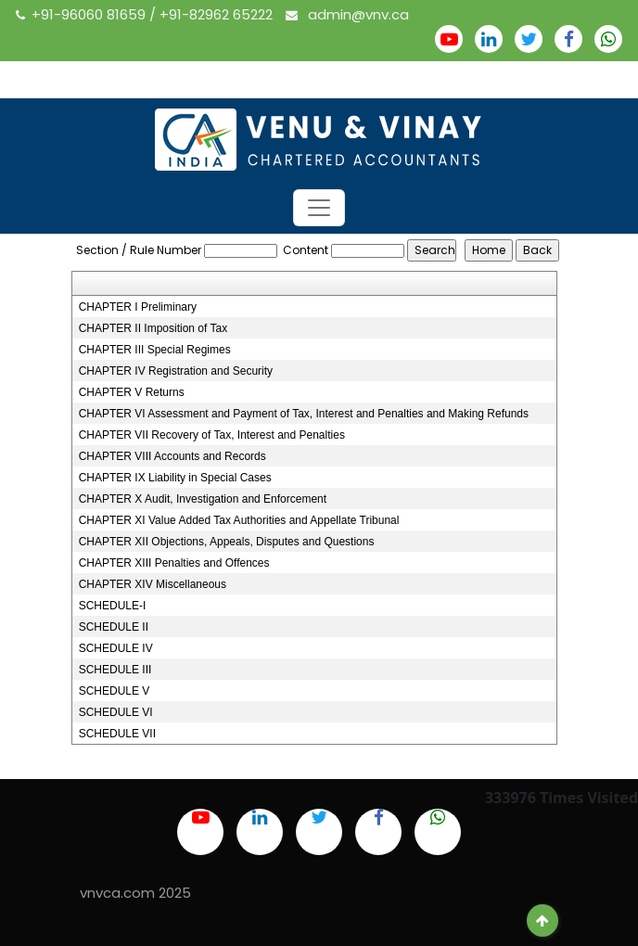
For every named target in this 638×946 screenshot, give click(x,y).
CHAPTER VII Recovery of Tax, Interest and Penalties (212, 434)
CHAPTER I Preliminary (138, 306)
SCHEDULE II (113, 626)
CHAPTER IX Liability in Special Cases (175, 477)
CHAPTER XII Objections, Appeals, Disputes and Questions (227, 541)
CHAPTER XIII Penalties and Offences (174, 562)
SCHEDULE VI (116, 712)
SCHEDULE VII (117, 733)
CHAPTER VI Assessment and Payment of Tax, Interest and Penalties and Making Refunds (304, 413)
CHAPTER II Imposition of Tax (153, 328)
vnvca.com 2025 (135, 892)
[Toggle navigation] (319, 207)
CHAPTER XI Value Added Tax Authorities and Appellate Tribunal (239, 520)
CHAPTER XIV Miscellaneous (152, 584)
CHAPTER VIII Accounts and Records (172, 456)
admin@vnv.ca (347, 14)
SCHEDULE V (114, 690)
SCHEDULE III (115, 669)
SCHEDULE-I (113, 605)
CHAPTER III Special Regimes (155, 349)
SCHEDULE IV (116, 648)
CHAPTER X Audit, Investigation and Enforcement (202, 498)
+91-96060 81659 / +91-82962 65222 (146, 14)
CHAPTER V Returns (132, 392)
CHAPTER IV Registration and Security (176, 370)
